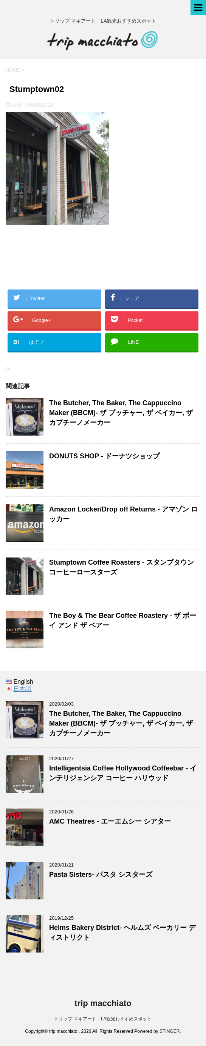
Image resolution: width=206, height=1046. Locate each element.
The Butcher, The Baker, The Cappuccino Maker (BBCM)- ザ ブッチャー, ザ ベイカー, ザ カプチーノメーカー (121, 412)
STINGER (170, 1031)
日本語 (22, 689)
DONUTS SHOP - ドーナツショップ (104, 456)
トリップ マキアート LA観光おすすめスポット (103, 1018)
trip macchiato (102, 1003)
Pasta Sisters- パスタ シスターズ (100, 874)
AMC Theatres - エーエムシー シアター (110, 821)
